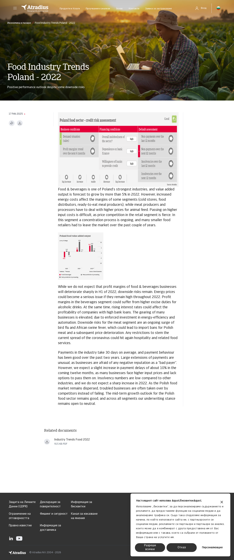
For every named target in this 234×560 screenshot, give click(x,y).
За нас (119, 8)
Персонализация (212, 547)
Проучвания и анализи (98, 8)
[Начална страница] (35, 8)
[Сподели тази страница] (12, 123)
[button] (15, 8)
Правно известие (20, 525)
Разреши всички (150, 547)
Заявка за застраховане (158, 8)
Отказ (182, 547)
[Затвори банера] (221, 502)
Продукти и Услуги (70, 8)
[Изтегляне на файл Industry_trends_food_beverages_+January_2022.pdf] (47, 442)
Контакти (134, 8)
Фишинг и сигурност (54, 513)
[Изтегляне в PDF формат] (20, 123)
